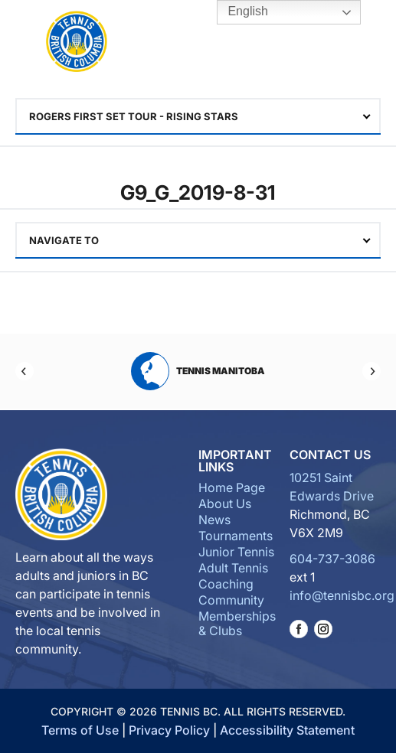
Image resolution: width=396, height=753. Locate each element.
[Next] (371, 371)
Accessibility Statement (287, 730)
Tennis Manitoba (198, 371)
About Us (224, 503)
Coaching (226, 584)
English (237, 12)
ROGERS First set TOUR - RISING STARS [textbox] (133, 116)
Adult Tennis (233, 567)
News (214, 519)
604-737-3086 (332, 558)
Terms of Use (80, 730)
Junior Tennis (236, 551)
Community (231, 600)
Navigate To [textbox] (64, 240)
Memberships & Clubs (237, 623)
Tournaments (235, 535)
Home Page (231, 487)
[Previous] (24, 371)
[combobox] (198, 116)
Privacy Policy (169, 730)
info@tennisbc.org (342, 595)
